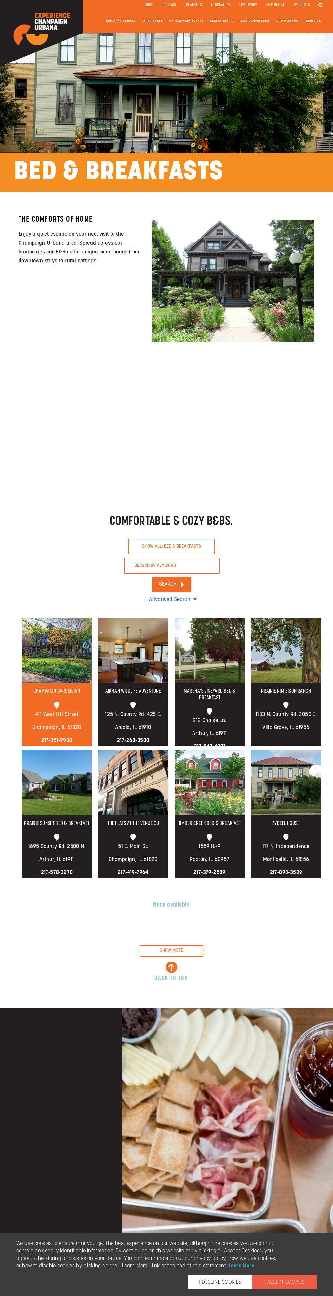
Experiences (152, 21)
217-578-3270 (57, 872)
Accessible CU (222, 21)
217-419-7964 (133, 872)
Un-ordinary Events (186, 21)
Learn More (241, 1266)
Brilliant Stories (120, 21)
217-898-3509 (286, 872)
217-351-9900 (57, 740)
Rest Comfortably (255, 21)
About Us (313, 21)
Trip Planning (288, 21)
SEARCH (171, 585)
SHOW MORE (171, 950)
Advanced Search (173, 599)
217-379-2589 (209, 872)
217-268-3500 (133, 740)
